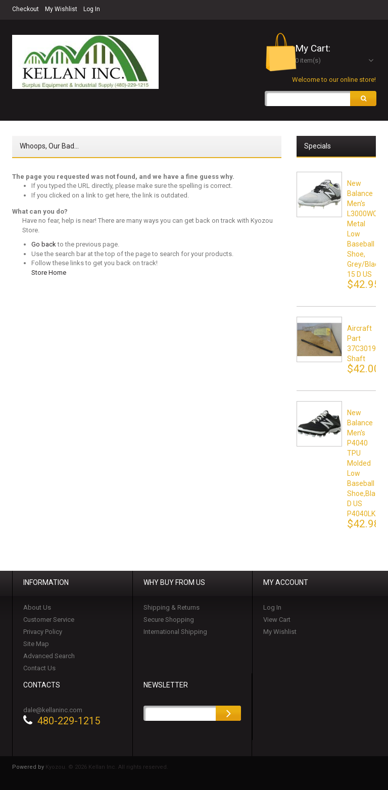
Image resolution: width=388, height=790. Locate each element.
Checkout (25, 9)
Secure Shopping (168, 620)
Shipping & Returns (171, 608)
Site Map (36, 645)
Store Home (48, 273)
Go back (43, 245)
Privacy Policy (42, 632)
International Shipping (175, 632)
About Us (37, 608)
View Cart (276, 620)
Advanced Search (49, 657)
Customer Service (48, 620)
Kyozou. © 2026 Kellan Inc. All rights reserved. (106, 768)
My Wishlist (61, 9)
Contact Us (39, 669)
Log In (91, 9)
